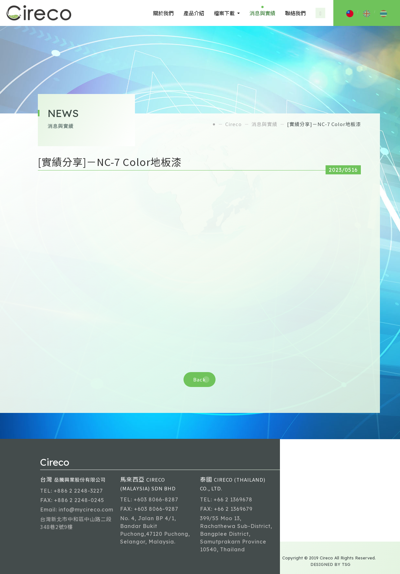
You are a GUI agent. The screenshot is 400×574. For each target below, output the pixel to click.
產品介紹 (193, 13)
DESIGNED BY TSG (330, 564)
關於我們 (163, 13)
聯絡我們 (295, 13)
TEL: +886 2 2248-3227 (71, 490)
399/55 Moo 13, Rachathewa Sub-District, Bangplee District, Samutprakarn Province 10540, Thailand (236, 534)
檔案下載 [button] (225, 13)
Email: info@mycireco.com (76, 509)
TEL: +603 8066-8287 (149, 499)
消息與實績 (262, 13)
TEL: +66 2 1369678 (226, 499)
